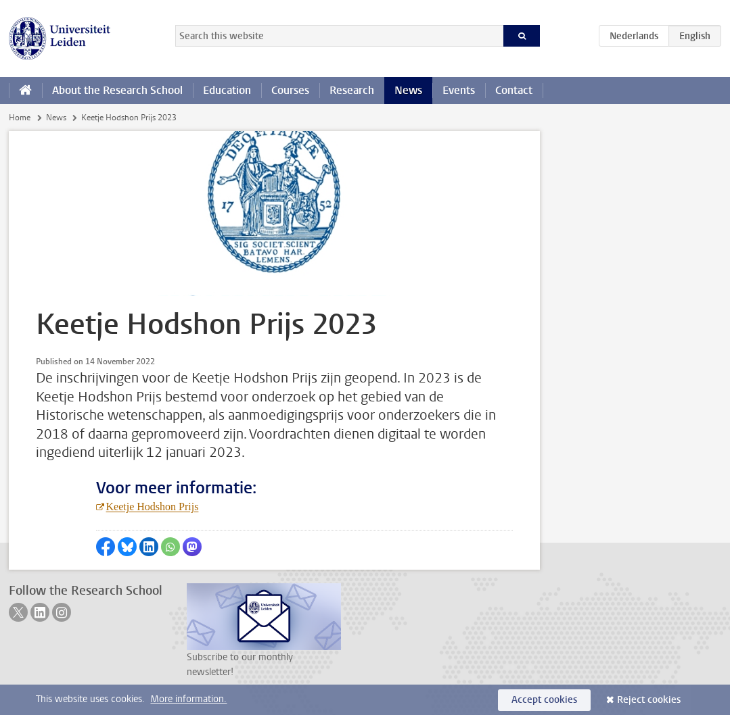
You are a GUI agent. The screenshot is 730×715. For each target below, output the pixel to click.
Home (19, 117)
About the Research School (117, 90)
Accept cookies (544, 699)
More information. (188, 699)
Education (227, 90)
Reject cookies (649, 699)
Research (351, 90)
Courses (290, 90)
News (408, 90)
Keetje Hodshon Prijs (152, 506)
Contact (513, 90)
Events (458, 90)
